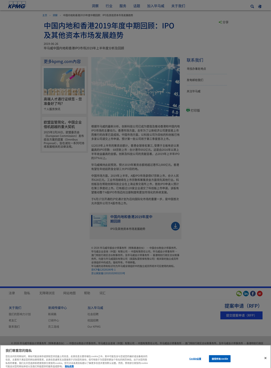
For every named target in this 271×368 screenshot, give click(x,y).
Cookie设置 (195, 360)
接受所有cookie (220, 360)
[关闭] (265, 360)
